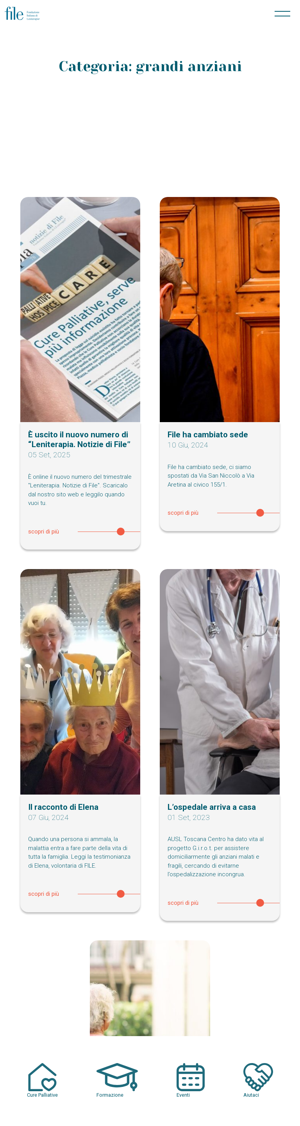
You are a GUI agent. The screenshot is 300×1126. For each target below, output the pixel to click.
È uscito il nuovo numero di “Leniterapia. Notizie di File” (79, 439)
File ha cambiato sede (208, 434)
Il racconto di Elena (63, 807)
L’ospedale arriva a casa (212, 807)
